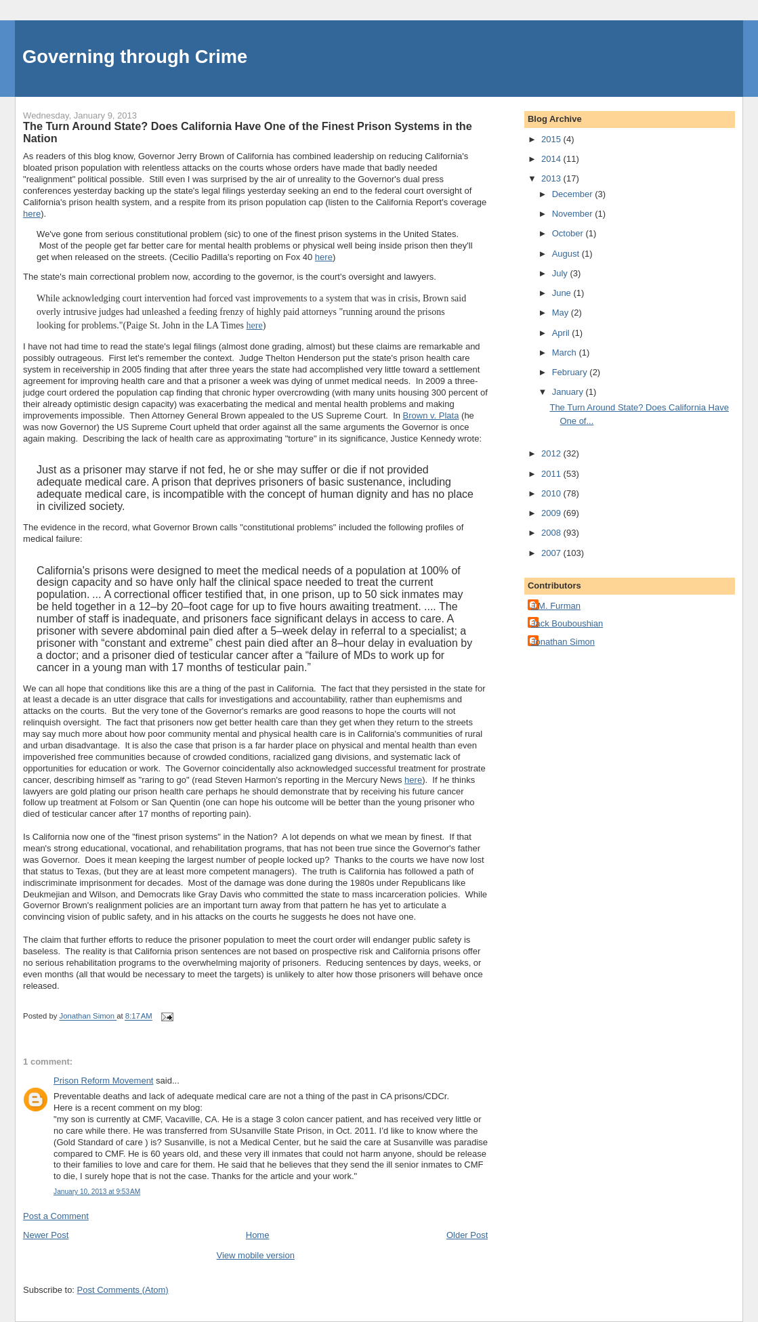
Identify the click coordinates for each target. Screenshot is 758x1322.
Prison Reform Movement (103, 1080)
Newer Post (45, 1235)
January (569, 392)
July (561, 273)
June (563, 293)
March (565, 352)
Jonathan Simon (563, 642)
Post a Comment (56, 1216)
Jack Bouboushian (567, 623)
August (567, 254)
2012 (552, 453)
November (573, 214)
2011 (552, 474)
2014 (552, 159)
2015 (552, 139)
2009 (552, 513)
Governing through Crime (134, 56)
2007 (552, 553)
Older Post (467, 1235)
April (562, 333)
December (573, 194)
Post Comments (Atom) (123, 1290)
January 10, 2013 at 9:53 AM (97, 1191)
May (561, 312)
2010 (552, 493)
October (569, 233)
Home (258, 1235)
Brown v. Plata (431, 415)
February (571, 372)
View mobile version (256, 1255)
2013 (552, 178)
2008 (552, 533)
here (32, 214)
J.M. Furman (556, 606)
